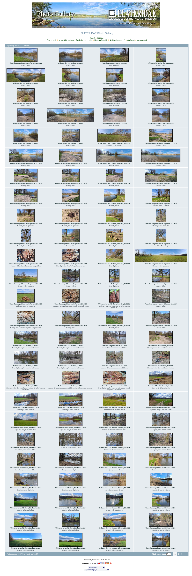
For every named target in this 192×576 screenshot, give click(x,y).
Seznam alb (51, 40)
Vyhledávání (142, 40)
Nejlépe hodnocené (117, 40)
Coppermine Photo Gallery (101, 560)
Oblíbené (131, 40)
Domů (92, 38)
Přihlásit (100, 38)
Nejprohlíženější (100, 40)
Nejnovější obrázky (66, 40)
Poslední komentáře (84, 40)
